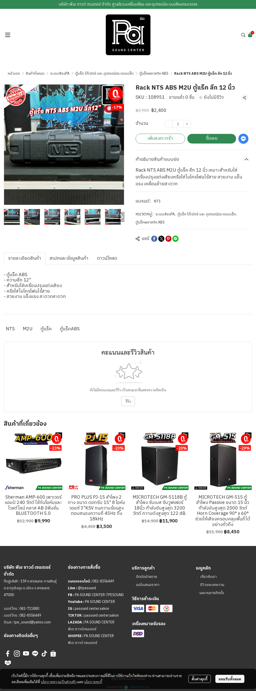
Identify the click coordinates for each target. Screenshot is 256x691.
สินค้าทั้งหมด (35, 73)
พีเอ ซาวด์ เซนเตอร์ (82, 643)
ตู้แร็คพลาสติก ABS (153, 73)
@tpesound (87, 588)
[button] (243, 34)
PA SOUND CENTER (100, 602)
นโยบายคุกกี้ (93, 681)
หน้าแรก (14, 73)
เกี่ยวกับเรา (208, 577)
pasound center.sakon (92, 609)
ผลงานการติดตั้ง (211, 593)
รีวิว (128, 401)
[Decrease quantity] (168, 123)
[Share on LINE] (175, 239)
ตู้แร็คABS (70, 329)
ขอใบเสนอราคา (147, 585)
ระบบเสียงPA (59, 73)
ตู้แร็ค (46, 329)
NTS (157, 201)
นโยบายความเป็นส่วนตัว (58, 681)
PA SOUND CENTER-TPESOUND (99, 595)
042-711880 (29, 609)
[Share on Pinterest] (168, 239)
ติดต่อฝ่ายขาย (146, 577)
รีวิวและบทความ (212, 585)
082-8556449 (30, 615)
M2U (28, 329)
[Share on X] (161, 239)
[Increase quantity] (187, 123)
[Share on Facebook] (154, 239)
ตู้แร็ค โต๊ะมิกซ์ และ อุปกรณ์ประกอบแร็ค (104, 73)
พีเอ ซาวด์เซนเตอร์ (82, 629)
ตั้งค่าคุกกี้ (200, 679)
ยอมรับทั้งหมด (230, 679)
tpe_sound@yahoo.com (32, 622)
